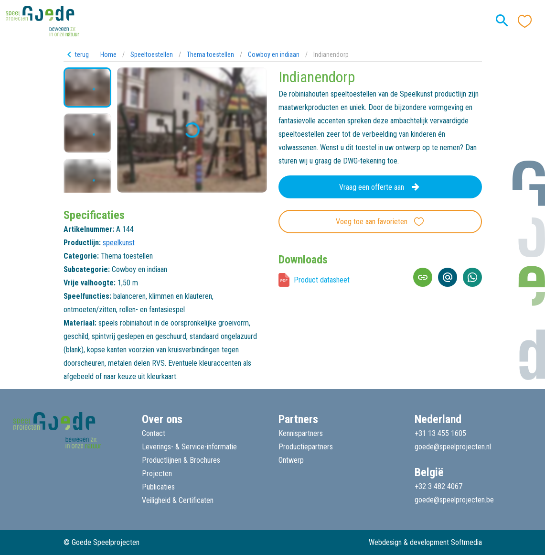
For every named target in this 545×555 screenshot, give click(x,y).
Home (108, 54)
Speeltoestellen (151, 54)
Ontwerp (291, 460)
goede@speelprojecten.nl (453, 446)
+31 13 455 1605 (440, 433)
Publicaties (158, 486)
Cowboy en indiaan (273, 54)
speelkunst (119, 242)
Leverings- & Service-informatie (189, 446)
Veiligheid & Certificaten (178, 500)
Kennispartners (300, 433)
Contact (153, 433)
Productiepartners (305, 446)
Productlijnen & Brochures (181, 460)
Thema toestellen (210, 54)
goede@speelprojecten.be (454, 499)
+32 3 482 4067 (438, 486)
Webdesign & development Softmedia (425, 542)
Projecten (157, 473)
